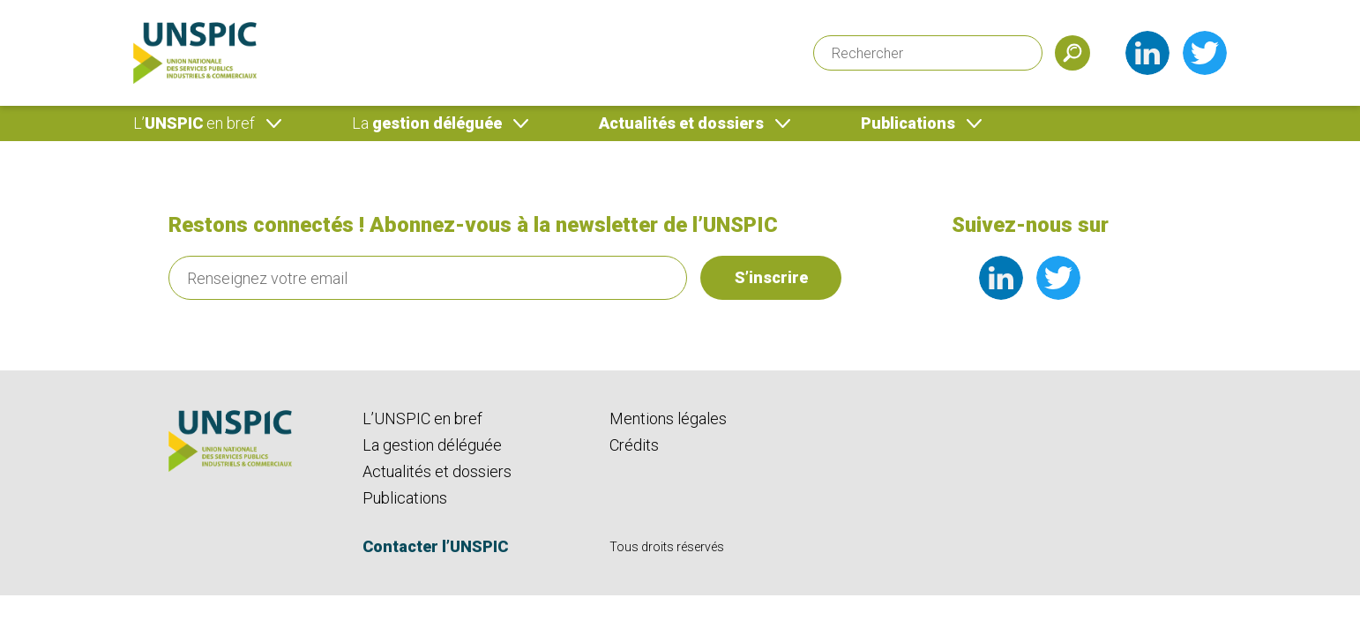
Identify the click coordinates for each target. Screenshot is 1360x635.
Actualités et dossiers (681, 123)
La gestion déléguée (432, 445)
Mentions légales (668, 418)
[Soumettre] (1072, 53)
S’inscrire (771, 277)
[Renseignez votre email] (427, 278)
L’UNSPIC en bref (422, 418)
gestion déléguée (427, 123)
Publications (908, 123)
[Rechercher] (927, 53)
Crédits (634, 445)
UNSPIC (194, 123)
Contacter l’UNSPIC (435, 546)
